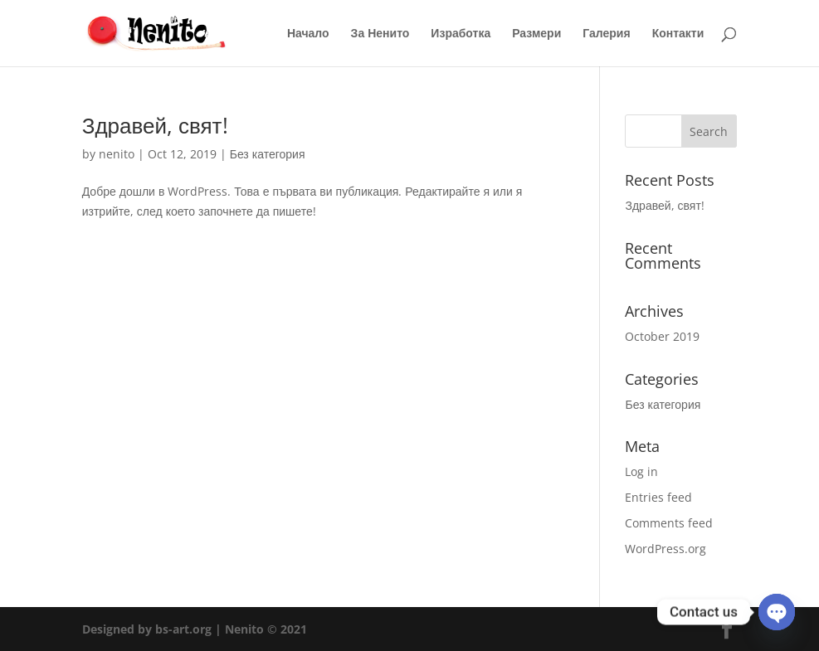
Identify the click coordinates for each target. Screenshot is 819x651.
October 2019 (662, 336)
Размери (536, 34)
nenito (116, 154)
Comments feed (669, 523)
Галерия (606, 34)
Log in (641, 471)
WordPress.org (665, 548)
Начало (308, 34)
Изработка (460, 34)
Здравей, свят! (155, 125)
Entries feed (658, 497)
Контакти (678, 34)
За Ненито (380, 34)
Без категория (267, 154)
